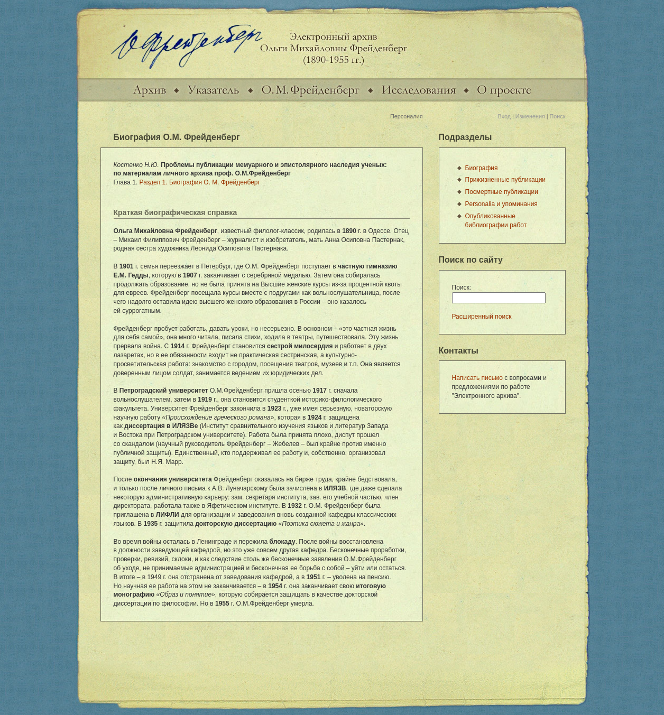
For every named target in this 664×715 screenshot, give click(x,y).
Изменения (530, 116)
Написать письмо (477, 378)
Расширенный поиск (482, 316)
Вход (504, 116)
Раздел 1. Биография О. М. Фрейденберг (200, 182)
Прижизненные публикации (505, 179)
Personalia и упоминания (501, 204)
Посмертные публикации (502, 192)
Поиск (558, 116)
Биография (481, 168)
